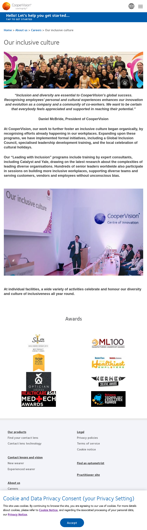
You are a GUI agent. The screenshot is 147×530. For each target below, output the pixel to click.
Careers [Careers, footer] (13, 488)
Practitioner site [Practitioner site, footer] (88, 474)
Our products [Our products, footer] (17, 431)
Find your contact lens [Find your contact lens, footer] (23, 437)
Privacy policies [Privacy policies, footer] (87, 437)
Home (8, 30)
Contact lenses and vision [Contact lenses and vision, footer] (25, 457)
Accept (72, 523)
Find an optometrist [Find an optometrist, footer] (90, 463)
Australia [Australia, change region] (132, 6)
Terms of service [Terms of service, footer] (88, 443)
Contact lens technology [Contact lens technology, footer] (25, 443)
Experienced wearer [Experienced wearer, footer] (21, 468)
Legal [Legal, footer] (80, 431)
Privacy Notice (17, 515)
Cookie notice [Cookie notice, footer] (86, 449)
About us (21, 30)
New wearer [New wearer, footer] (16, 463)
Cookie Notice (48, 511)
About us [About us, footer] (14, 482)
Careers (36, 30)
